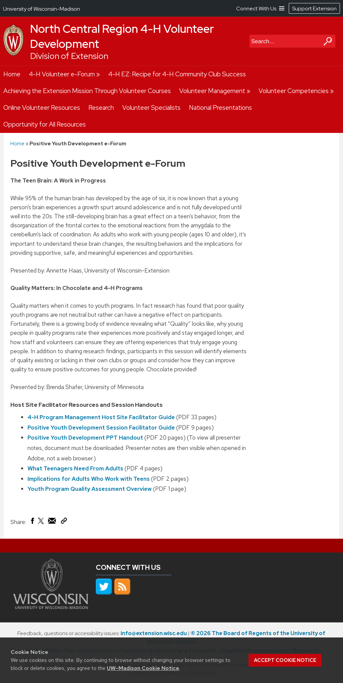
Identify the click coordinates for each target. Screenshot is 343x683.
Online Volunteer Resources (41, 107)
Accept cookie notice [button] (285, 660)
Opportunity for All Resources (44, 124)
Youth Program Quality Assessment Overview (89, 488)
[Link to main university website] (50, 607)
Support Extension (314, 8)
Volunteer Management (212, 91)
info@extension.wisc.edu (154, 633)
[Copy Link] (64, 522)
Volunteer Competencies (294, 91)
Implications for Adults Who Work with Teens (88, 478)
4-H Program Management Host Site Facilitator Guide (101, 417)
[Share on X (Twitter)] (41, 523)
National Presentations (220, 107)
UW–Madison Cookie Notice (143, 668)
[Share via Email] (52, 522)
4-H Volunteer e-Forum (62, 74)
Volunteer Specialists (151, 107)
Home (11, 74)
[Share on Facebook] (32, 522)
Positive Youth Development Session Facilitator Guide (101, 427)
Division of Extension (69, 56)
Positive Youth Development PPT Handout (85, 437)
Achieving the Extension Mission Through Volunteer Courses (87, 91)
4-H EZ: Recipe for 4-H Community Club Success (177, 74)
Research (101, 107)
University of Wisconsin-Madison (41, 8)
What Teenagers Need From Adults (75, 468)
